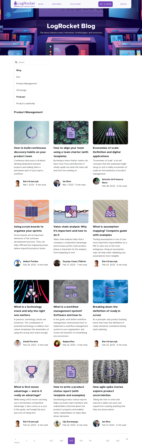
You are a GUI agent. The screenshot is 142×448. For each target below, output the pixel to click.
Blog (40, 4)
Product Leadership (25, 103)
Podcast (20, 96)
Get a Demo (105, 4)
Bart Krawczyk (31, 181)
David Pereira (30, 341)
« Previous (15, 441)
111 (90, 441)
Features (56, 4)
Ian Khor (67, 181)
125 (107, 441)
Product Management (26, 83)
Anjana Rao (68, 341)
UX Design (21, 90)
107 (51, 441)
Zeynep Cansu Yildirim (74, 261)
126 (117, 441)
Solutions (75, 4)
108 (61, 441)
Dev (18, 77)
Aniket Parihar (30, 261)
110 (81, 441)
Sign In (123, 4)
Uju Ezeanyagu (70, 421)
